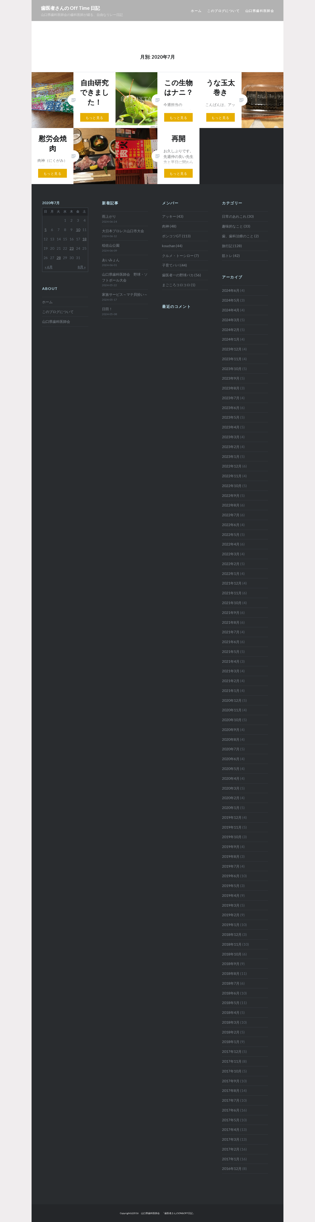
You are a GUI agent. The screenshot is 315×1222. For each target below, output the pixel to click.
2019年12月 (232, 817)
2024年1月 (230, 339)
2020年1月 (230, 807)
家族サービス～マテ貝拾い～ (125, 294)
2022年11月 (232, 476)
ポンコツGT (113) (176, 236)
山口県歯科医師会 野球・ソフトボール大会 (125, 277)
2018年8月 (230, 973)
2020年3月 (230, 788)
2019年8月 (230, 856)
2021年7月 (230, 632)
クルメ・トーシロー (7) (180, 255)
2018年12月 (232, 934)
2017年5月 (230, 1120)
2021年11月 (232, 593)
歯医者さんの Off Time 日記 (70, 8)
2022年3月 (230, 554)
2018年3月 (230, 1022)
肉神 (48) (169, 226)
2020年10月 (232, 720)
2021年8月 (230, 622)
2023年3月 (230, 437)
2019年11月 (232, 827)
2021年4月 (230, 661)
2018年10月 (232, 954)
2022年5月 (230, 534)
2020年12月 (232, 700)
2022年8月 (230, 505)
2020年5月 (230, 768)
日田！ (107, 309)
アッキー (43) (172, 216)
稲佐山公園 (110, 245)
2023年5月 (230, 417)
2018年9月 (230, 964)
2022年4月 (230, 544)
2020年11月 (232, 710)
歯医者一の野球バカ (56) (181, 275)
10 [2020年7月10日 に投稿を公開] (78, 230)
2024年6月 (230, 290)
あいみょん (110, 260)
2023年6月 (230, 408)
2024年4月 (230, 310)
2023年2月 (230, 447)
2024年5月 (230, 300)
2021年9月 (230, 612)
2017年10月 (232, 1071)
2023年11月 (232, 359)
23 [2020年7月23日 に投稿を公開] (71, 248)
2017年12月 (232, 1051)
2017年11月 (232, 1061)
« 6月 (49, 267)
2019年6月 (230, 876)
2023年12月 (232, 349)
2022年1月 (230, 573)
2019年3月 (230, 905)
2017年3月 (230, 1139)
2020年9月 (230, 729)
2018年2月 (230, 1032)
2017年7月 (230, 1100)
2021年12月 (232, 583)
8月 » (82, 267)
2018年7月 (230, 983)
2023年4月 (230, 427)
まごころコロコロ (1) (178, 285)
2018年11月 (232, 944)
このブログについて (223, 11)
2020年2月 (230, 798)
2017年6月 (230, 1110)
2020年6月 (230, 759)
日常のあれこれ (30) (238, 216)
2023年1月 (230, 456)
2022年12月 (232, 466)
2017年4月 (230, 1129)
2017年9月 (230, 1081)
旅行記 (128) (232, 246)
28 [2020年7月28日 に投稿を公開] (59, 258)
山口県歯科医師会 (259, 11)
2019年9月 (230, 846)
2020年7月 (230, 749)
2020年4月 (230, 778)
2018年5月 (230, 1003)
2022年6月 (230, 525)
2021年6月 (230, 642)
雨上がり (109, 216)
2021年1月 (230, 690)
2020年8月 (230, 739)
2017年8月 (230, 1090)
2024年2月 (230, 330)
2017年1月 (230, 1159)
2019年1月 (230, 925)
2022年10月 (232, 486)
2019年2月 (230, 915)
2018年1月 (230, 1042)
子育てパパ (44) (174, 265)
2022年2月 (230, 564)
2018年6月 (230, 993)
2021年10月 (232, 603)
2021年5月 (230, 651)
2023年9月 (230, 378)
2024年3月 (230, 320)
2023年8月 (230, 388)
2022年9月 (230, 495)
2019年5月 (230, 886)
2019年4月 (230, 895)
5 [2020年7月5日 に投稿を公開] (45, 230)
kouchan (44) (172, 246)
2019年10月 (232, 837)
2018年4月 (230, 1012)
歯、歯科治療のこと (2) (240, 236)
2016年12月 (232, 1168)
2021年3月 (230, 671)
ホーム (196, 11)
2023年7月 (230, 398)
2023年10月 (232, 369)
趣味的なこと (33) (236, 226)
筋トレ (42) (231, 255)
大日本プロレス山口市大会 (123, 231)
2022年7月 (230, 515)
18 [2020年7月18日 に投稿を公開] (84, 239)
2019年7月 (230, 866)
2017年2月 (230, 1149)
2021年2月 (230, 681)
